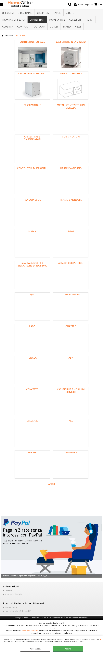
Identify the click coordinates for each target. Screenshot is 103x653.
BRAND (66, 27)
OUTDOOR (39, 27)
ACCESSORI (75, 20)
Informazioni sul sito (13, 594)
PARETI (89, 20)
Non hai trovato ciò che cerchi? (18, 611)
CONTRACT (23, 27)
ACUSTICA (7, 27)
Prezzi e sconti (11, 608)
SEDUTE (69, 13)
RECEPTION (42, 13)
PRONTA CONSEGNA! (13, 20)
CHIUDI (101, 639)
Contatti (8, 591)
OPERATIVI (8, 13)
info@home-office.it (30, 631)
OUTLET (54, 27)
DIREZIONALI (25, 13)
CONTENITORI (37, 20)
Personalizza (35, 649)
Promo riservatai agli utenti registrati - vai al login (25, 576)
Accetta (68, 649)
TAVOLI (57, 13)
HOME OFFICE (57, 20)
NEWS (78, 27)
